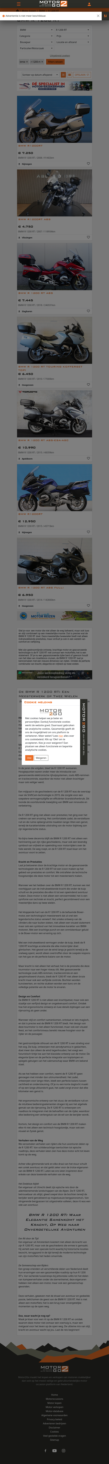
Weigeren (41, 758)
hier (61, 735)
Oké (29, 758)
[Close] (98, 16)
